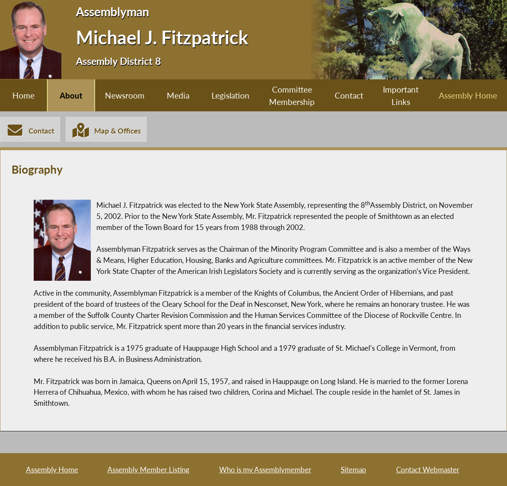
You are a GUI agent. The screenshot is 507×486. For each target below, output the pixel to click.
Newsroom (125, 95)
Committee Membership (292, 95)
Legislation (230, 95)
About (71, 95)
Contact (349, 95)
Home (23, 95)
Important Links (401, 95)
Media (178, 95)
